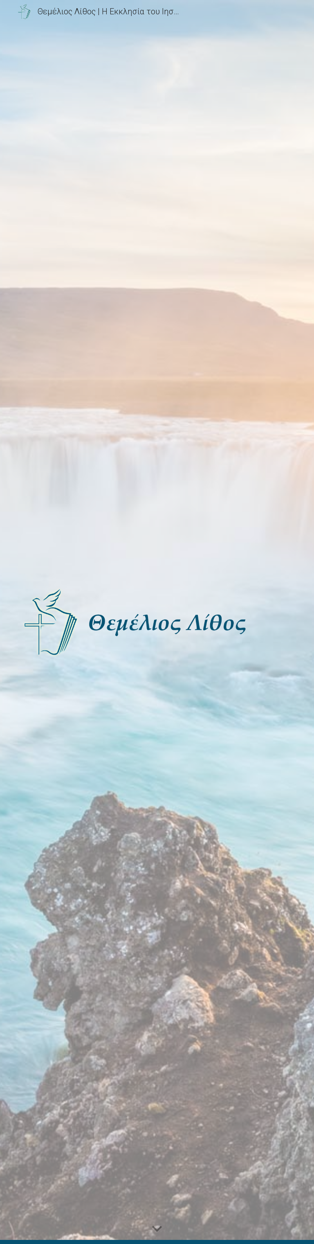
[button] (157, 1229)
